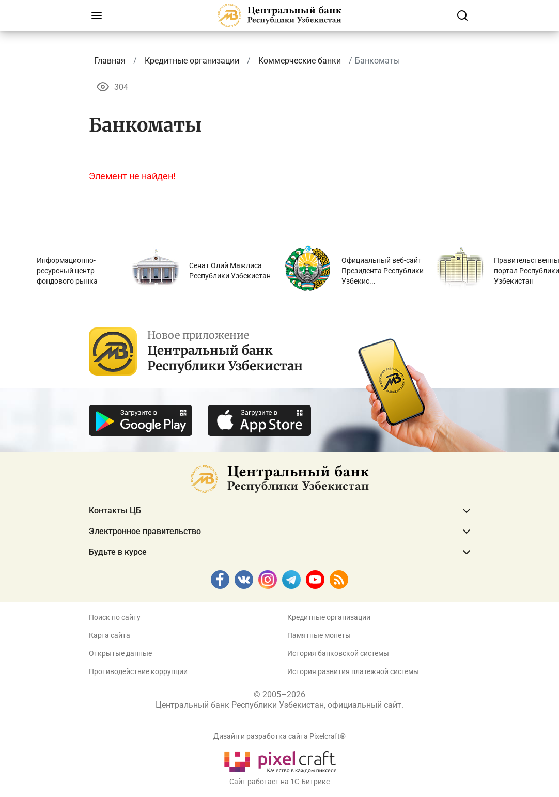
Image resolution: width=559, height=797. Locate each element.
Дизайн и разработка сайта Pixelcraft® (279, 736)
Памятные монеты (319, 635)
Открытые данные (120, 653)
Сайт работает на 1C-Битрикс (279, 781)
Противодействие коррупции (138, 671)
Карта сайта (109, 635)
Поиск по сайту (115, 617)
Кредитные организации (328, 617)
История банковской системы (338, 653)
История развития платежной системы (353, 671)
